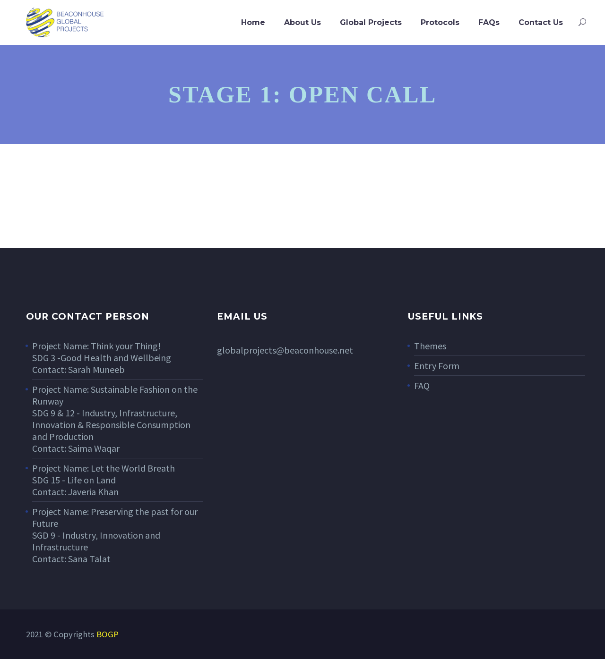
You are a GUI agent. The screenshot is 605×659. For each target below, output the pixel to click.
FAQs (489, 22)
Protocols (440, 22)
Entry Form (436, 366)
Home (253, 22)
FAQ (422, 385)
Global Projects (371, 22)
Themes (430, 346)
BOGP (107, 634)
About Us (302, 22)
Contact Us (541, 22)
